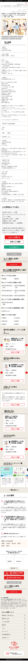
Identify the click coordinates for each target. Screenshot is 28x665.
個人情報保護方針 (6, 634)
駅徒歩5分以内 (5, 36)
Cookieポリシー (5, 637)
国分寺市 (5, 321)
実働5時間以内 (13, 36)
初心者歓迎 (12, 38)
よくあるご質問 (5, 621)
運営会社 (4, 625)
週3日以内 (20, 36)
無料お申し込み (5, 618)
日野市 (17, 324)
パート (9, 136)
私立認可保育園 (11, 123)
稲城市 (4, 318)
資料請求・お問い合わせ (7, 615)
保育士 (9, 132)
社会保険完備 (5, 38)
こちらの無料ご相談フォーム (10, 507)
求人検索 (18, 4)
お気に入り (22, 4)
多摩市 (17, 321)
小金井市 (17, 318)
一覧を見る (13, 490)
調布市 (4, 324)
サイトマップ (5, 631)
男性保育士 (18, 38)
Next (26, 345)
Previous (1, 345)
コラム (3, 628)
